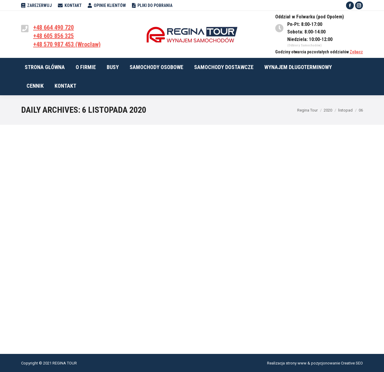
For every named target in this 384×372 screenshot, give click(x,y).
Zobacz (356, 51)
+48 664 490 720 (53, 27)
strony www (296, 363)
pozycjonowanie (325, 363)
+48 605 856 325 (53, 35)
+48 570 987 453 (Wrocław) (67, 44)
